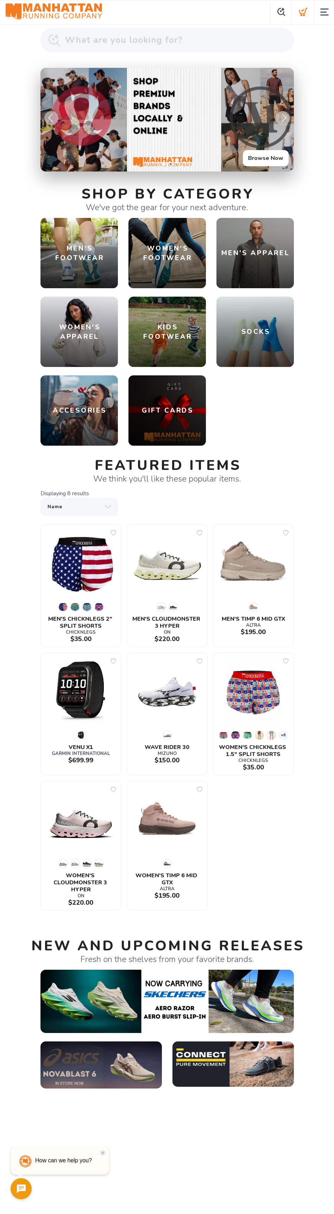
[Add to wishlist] (113, 532)
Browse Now (265, 158)
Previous (51, 118)
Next (283, 118)
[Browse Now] (167, 120)
